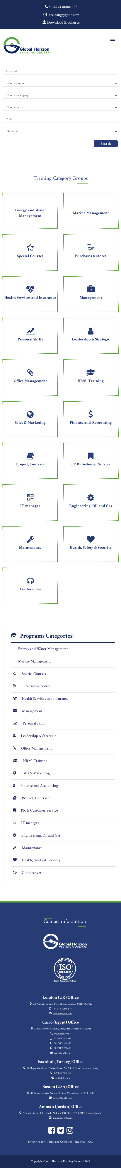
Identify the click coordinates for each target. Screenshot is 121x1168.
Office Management (36, 748)
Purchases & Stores (36, 686)
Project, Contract (35, 798)
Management (32, 711)
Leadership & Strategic (38, 735)
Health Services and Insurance (45, 698)
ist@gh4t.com (62, 1078)
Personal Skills (34, 723)
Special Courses (34, 673)
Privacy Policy (36, 1142)
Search (106, 143)
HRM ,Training (35, 760)
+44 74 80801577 (64, 6)
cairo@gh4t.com (62, 1053)
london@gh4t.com (62, 1013)
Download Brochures (61, 22)
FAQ (90, 1142)
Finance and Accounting (39, 785)
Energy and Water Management (43, 648)
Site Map (80, 1142)
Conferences (31, 872)
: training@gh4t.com (61, 14)
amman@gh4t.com (62, 1118)
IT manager (30, 822)
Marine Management (34, 661)
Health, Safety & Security (41, 860)
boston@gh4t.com (62, 1098)
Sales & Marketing (35, 773)
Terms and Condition (59, 1142)
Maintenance (32, 847)
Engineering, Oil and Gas (40, 835)
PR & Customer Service (39, 810)
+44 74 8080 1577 (63, 1008)
